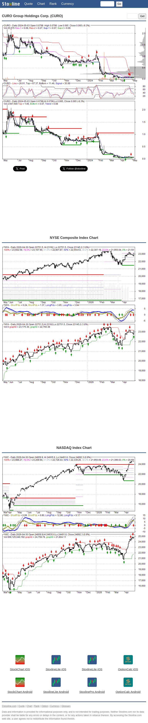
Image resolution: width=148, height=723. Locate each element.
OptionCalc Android (128, 691)
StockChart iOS (20, 669)
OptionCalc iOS (128, 669)
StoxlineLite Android (56, 691)
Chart (41, 3)
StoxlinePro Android (92, 691)
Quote (28, 3)
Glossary (65, 706)
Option (44, 706)
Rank (53, 3)
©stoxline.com (9, 706)
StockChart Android (20, 691)
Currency (67, 3)
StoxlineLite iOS (56, 669)
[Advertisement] (74, 203)
